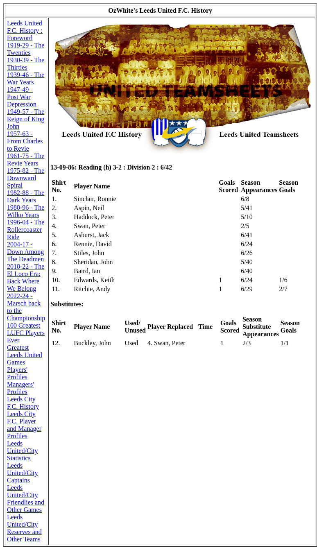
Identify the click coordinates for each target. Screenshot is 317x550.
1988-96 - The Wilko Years (25, 211)
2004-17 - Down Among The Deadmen (25, 252)
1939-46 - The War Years (25, 78)
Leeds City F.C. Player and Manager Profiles (24, 424)
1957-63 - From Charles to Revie (25, 141)
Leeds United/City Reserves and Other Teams (24, 528)
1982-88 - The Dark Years (25, 196)
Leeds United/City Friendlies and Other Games (25, 498)
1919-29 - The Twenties (25, 49)
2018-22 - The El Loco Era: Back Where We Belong (25, 277)
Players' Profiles (17, 373)
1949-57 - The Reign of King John (26, 119)
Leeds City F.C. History (23, 403)
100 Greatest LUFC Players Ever (26, 333)
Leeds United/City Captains (22, 473)
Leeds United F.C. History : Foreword (25, 30)
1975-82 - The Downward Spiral (25, 178)
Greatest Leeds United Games (24, 355)
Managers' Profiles (20, 388)
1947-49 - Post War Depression (21, 97)
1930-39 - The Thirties (25, 64)
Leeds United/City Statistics (22, 451)
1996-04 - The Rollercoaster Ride (25, 229)
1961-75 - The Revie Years (25, 159)
